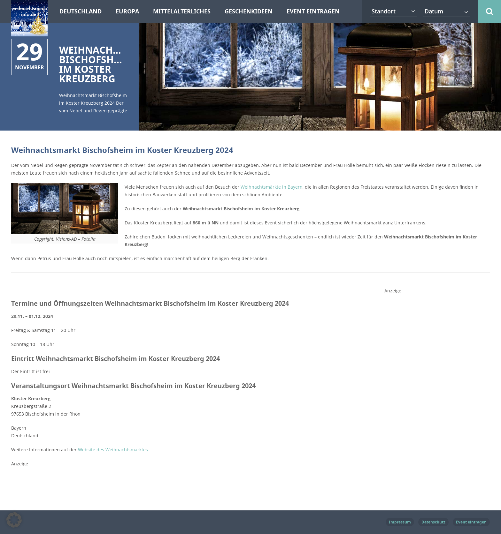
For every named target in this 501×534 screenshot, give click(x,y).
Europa (127, 11)
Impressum (400, 522)
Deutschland (80, 11)
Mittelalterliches (182, 11)
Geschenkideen (249, 11)
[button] (14, 520)
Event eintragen (313, 11)
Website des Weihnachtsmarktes (113, 450)
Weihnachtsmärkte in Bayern (272, 187)
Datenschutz (433, 522)
